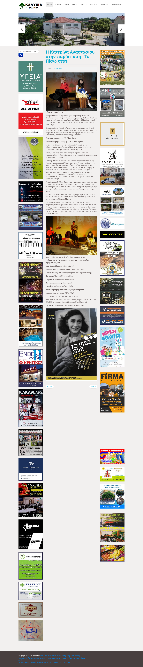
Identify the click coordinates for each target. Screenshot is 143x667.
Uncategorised (57, 68)
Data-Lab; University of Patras (51, 656)
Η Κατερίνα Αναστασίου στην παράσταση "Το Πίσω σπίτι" (70, 56)
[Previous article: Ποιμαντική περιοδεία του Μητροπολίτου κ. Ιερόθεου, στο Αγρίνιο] (50, 387)
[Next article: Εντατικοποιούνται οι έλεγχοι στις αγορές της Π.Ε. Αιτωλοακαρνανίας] (93, 387)
